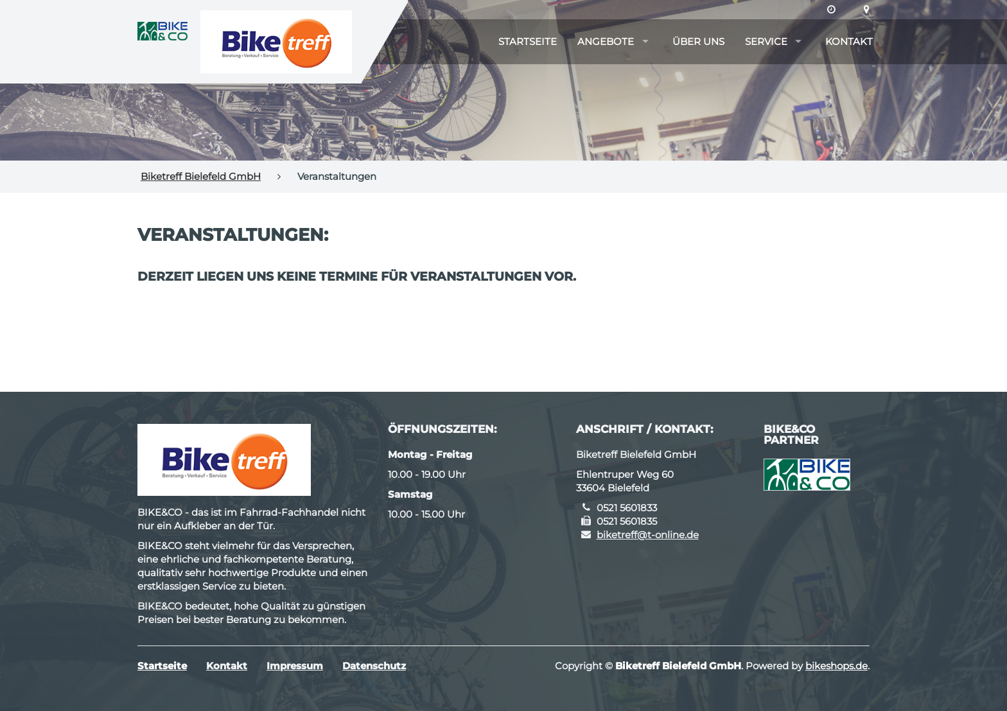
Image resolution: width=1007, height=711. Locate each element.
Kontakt (849, 41)
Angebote (605, 41)
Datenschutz (374, 666)
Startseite (527, 41)
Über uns (698, 41)
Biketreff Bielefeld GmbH (201, 176)
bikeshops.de (836, 666)
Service (766, 41)
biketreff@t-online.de (648, 535)
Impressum (295, 666)
